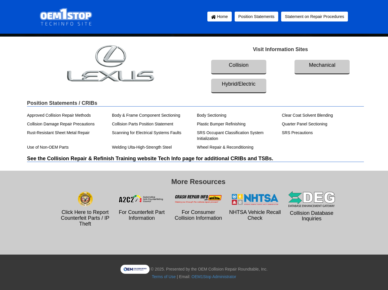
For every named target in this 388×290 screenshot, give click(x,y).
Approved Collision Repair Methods (59, 115)
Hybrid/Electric (239, 84)
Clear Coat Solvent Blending (307, 115)
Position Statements (256, 16)
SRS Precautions (297, 132)
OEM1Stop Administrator (213, 276)
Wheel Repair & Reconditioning (225, 147)
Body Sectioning (211, 115)
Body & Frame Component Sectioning (146, 115)
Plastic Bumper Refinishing (221, 124)
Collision (239, 65)
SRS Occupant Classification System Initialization (230, 135)
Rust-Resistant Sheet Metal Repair (58, 132)
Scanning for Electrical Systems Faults (147, 132)
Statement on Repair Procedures (314, 16)
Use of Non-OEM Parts (48, 147)
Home (219, 16)
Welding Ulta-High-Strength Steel (142, 147)
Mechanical (322, 65)
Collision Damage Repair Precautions (61, 124)
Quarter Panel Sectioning (304, 124)
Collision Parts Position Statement (142, 124)
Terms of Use (164, 276)
